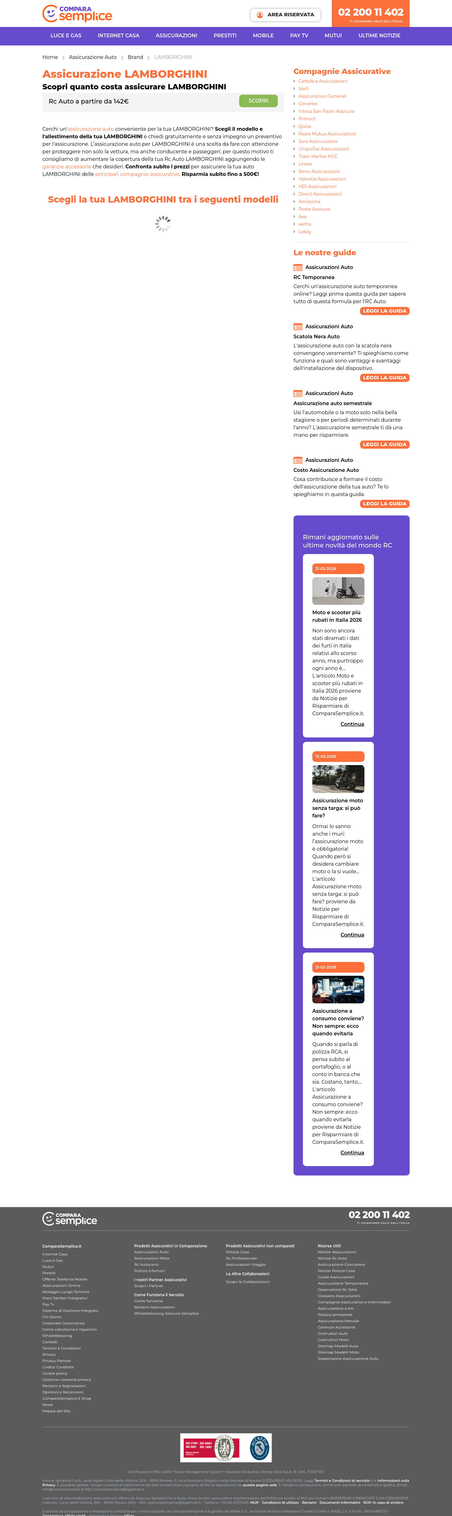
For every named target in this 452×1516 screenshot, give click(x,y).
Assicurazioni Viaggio (246, 1264)
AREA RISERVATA (285, 15)
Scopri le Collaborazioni (248, 1281)
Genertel (308, 104)
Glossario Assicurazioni (339, 1295)
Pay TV (299, 36)
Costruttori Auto (333, 1333)
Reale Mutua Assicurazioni (327, 134)
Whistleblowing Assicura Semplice (166, 1313)
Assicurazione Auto (93, 57)
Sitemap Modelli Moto (338, 1352)
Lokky (305, 232)
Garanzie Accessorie (336, 1327)
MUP (254, 1502)
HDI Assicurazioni (318, 186)
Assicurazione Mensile (338, 1320)
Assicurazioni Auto (151, 1251)
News (47, 1404)
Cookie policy (54, 1373)
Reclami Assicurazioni (154, 1307)
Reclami (309, 1502)
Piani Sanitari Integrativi (64, 1298)
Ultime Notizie (379, 36)
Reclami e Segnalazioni (64, 1385)
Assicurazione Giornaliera (341, 1264)
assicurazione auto (90, 129)
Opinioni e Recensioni (62, 1392)
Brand (135, 57)
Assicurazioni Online (61, 1285)
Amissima (309, 201)
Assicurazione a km (336, 1308)
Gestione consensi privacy (66, 1379)
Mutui (333, 36)
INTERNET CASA (118, 36)
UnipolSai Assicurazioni (324, 149)
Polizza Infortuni (149, 1270)
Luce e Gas (66, 36)
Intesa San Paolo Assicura (326, 111)
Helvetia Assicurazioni (322, 179)
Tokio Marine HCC (318, 156)
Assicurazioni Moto (152, 1258)
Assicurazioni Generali (323, 96)
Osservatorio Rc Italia (338, 1289)
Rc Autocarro (146, 1264)
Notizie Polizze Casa (336, 1270)
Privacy (49, 1354)
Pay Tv (48, 1304)
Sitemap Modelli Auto (338, 1346)
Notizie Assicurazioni (337, 1251)
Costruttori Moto (333, 1339)
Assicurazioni (176, 36)
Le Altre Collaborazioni (248, 1273)
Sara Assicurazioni (318, 141)
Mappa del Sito (56, 1410)
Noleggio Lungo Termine (65, 1291)
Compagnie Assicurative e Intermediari (354, 1302)
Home (50, 57)
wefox (305, 224)
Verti (304, 89)
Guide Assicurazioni (336, 1277)
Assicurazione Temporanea (343, 1283)
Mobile (263, 36)
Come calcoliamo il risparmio (69, 1329)
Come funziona (148, 1300)
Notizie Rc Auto (332, 1258)
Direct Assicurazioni (320, 194)
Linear (305, 164)
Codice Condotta (58, 1367)
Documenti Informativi (340, 1502)
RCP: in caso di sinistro (383, 1502)
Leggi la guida (384, 311)
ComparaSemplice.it (62, 1246)
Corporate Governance (63, 1323)
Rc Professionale (241, 1258)
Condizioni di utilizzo (280, 1502)
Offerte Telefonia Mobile (64, 1279)
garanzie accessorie (66, 167)
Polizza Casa (237, 1251)
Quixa (305, 126)
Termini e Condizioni (61, 1348)
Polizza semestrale (335, 1314)
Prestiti (225, 36)
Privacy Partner (56, 1360)
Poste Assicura (314, 209)
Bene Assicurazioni (319, 171)
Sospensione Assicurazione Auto (348, 1358)
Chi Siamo (52, 1316)
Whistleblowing (57, 1335)
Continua (352, 724)
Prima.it (307, 119)
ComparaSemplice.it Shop (66, 1398)
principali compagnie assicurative (137, 174)
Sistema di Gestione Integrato (70, 1310)
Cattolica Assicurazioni (323, 81)
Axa (302, 216)
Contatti (49, 1341)
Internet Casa (54, 1254)
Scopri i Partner (149, 1285)
